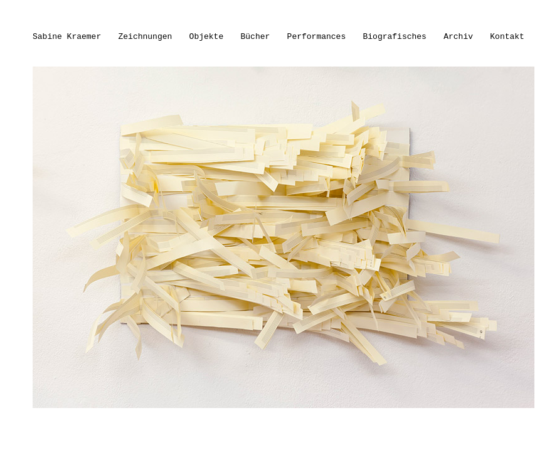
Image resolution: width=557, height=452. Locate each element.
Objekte (206, 36)
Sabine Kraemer (67, 36)
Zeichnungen (145, 36)
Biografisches (395, 36)
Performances (316, 36)
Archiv (458, 36)
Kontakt (507, 36)
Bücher (255, 36)
